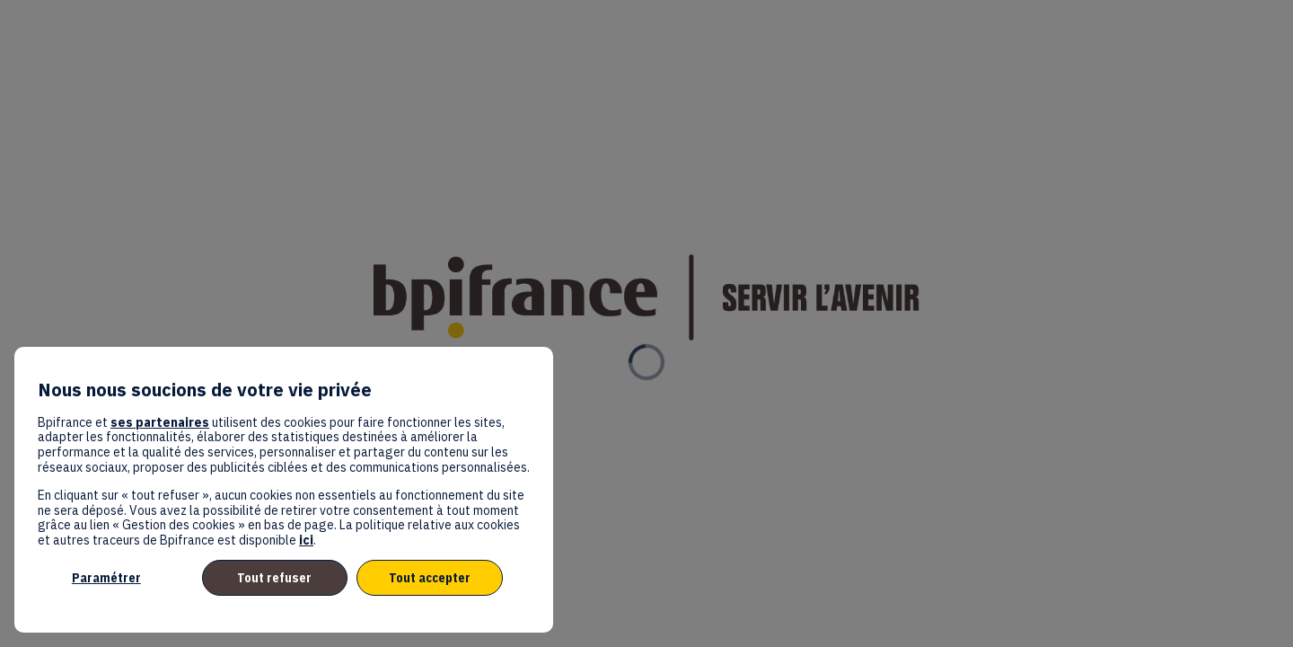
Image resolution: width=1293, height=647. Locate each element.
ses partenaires (159, 422)
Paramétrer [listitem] (106, 578)
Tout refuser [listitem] (274, 578)
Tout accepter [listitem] (430, 578)
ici (306, 540)
